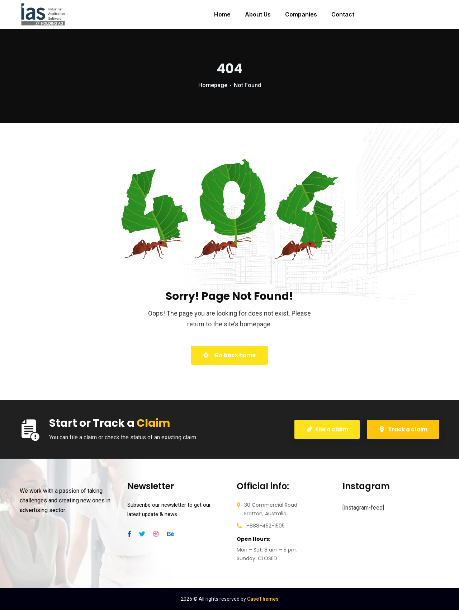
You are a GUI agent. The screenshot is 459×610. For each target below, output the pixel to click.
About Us (258, 14)
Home (222, 14)
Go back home (229, 355)
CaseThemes (263, 599)
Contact (342, 14)
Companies (301, 14)
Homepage (212, 85)
